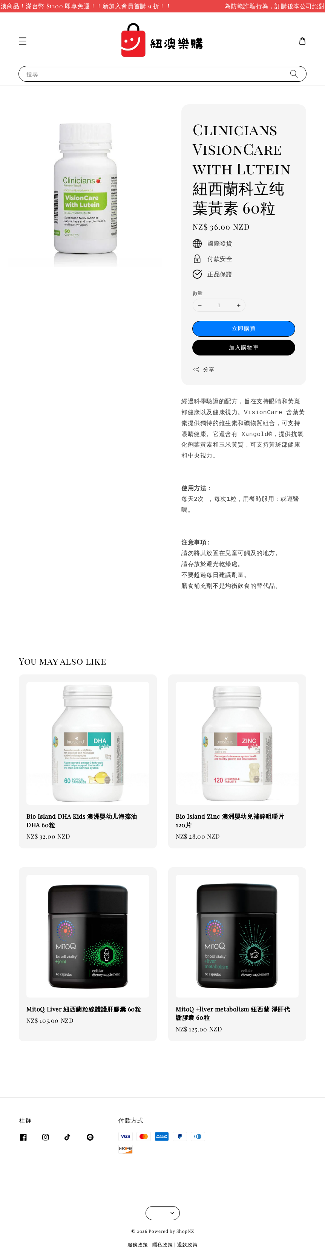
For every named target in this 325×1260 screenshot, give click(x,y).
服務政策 (137, 1244)
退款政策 (187, 1244)
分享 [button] (203, 369)
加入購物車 (244, 347)
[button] (22, 41)
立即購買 (244, 328)
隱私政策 (162, 1244)
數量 (198, 293)
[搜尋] (294, 73)
